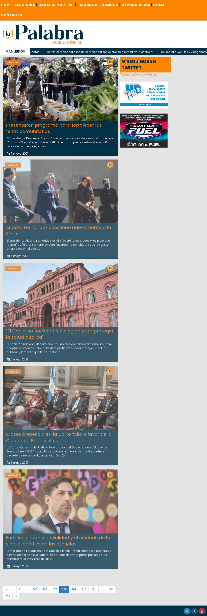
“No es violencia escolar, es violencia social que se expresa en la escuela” (104, 52)
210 (83, 589)
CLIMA (160, 5)
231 (7, 596)
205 (35, 589)
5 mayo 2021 (17, 358)
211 (93, 589)
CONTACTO (11, 15)
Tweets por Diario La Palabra (138, 74)
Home (7, 5)
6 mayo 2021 (17, 255)
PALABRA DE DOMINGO (98, 5)
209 (74, 589)
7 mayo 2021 (17, 154)
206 (44, 589)
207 (54, 589)
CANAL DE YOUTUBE (57, 5)
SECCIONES (26, 5)
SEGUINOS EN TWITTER (139, 64)
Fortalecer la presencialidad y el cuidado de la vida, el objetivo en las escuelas (58, 539)
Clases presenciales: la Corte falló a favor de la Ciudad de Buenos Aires (59, 436)
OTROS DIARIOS (137, 5)
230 (110, 589)
